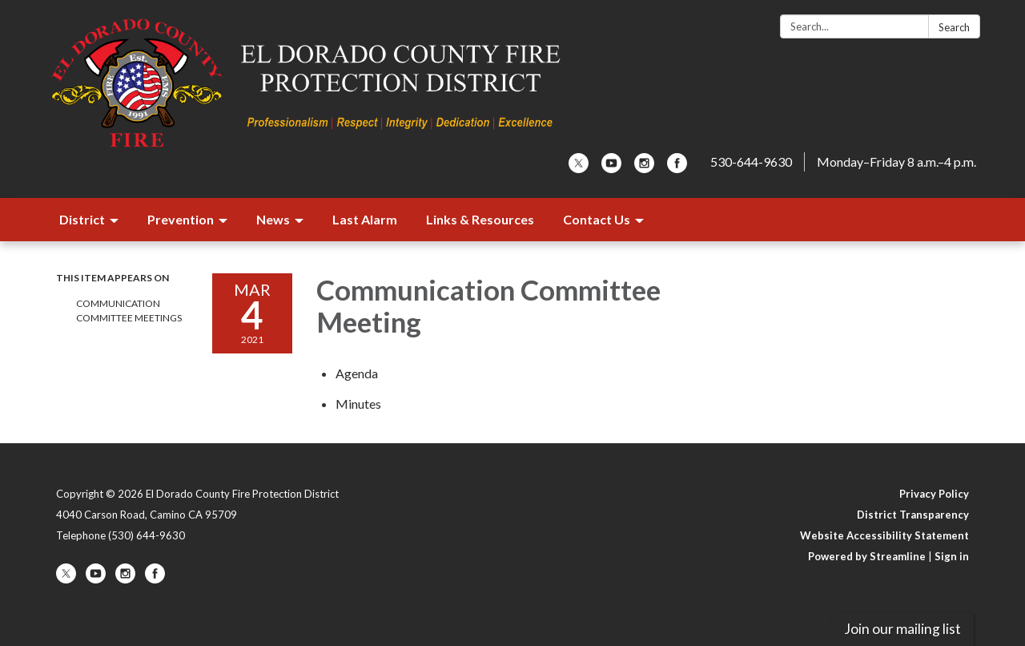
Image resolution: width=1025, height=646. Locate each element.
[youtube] (611, 168)
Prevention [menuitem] (180, 219)
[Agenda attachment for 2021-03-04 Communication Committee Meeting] (357, 373)
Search (954, 27)
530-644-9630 (751, 161)
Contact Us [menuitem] (596, 219)
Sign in (952, 556)
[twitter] (579, 168)
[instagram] (644, 168)
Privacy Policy (934, 493)
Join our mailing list (902, 628)
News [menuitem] (273, 219)
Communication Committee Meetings (129, 310)
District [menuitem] (82, 219)
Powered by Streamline (867, 556)
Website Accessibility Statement (884, 535)
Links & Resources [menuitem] (480, 219)
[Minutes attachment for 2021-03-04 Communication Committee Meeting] (358, 403)
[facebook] (677, 168)
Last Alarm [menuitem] (364, 219)
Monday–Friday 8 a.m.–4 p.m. (896, 161)
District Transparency (913, 514)
